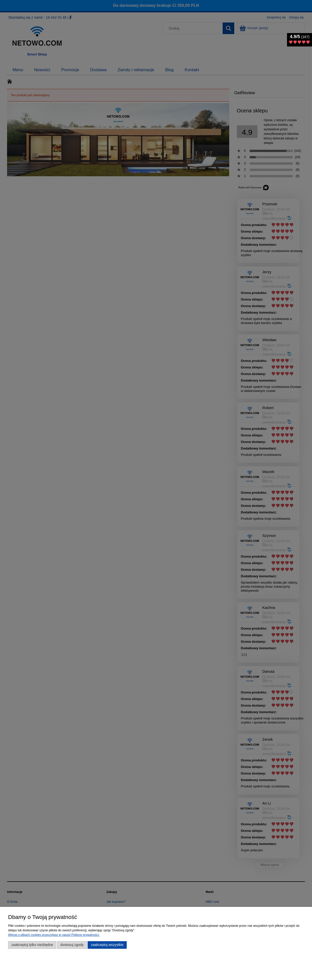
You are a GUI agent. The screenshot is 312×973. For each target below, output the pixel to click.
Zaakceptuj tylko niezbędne (32, 945)
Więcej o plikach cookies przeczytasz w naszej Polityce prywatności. (54, 935)
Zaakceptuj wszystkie (107, 945)
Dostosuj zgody (72, 945)
